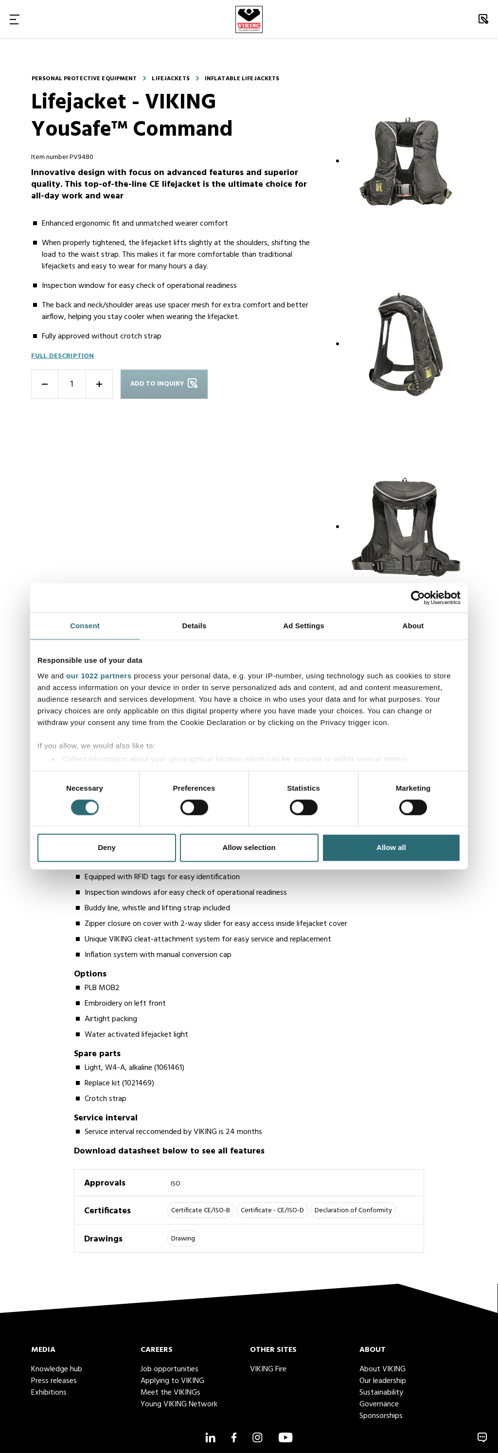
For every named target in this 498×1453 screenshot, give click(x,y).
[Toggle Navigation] (14, 19)
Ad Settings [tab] (303, 625)
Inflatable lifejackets (242, 79)
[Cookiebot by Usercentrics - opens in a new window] (418, 597)
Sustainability (381, 1392)
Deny (107, 848)
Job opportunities (169, 1369)
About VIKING (382, 1369)
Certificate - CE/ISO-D (272, 1210)
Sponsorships (381, 1416)
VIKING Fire (268, 1369)
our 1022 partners (98, 676)
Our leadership (382, 1381)
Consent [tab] (85, 625)
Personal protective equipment (84, 79)
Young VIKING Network (179, 1404)
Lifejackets (170, 79)
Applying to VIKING (172, 1381)
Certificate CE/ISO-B (200, 1210)
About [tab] (413, 625)
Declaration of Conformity (353, 1210)
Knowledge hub (56, 1369)
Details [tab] (194, 625)
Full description (62, 356)
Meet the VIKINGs (170, 1392)
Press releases (54, 1381)
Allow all (391, 848)
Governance (379, 1404)
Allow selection (248, 848)
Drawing (183, 1238)
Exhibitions (49, 1392)
